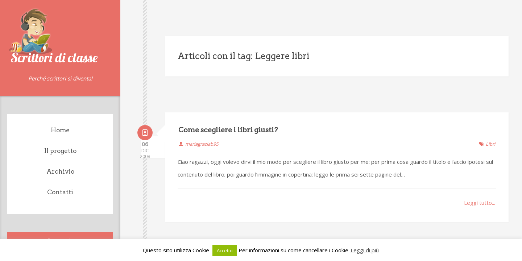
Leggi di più (365, 250)
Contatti (60, 192)
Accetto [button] (225, 250)
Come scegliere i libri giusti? (228, 94)
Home (60, 130)
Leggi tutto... (479, 166)
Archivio (60, 171)
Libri (490, 107)
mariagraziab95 (201, 107)
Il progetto (60, 150)
